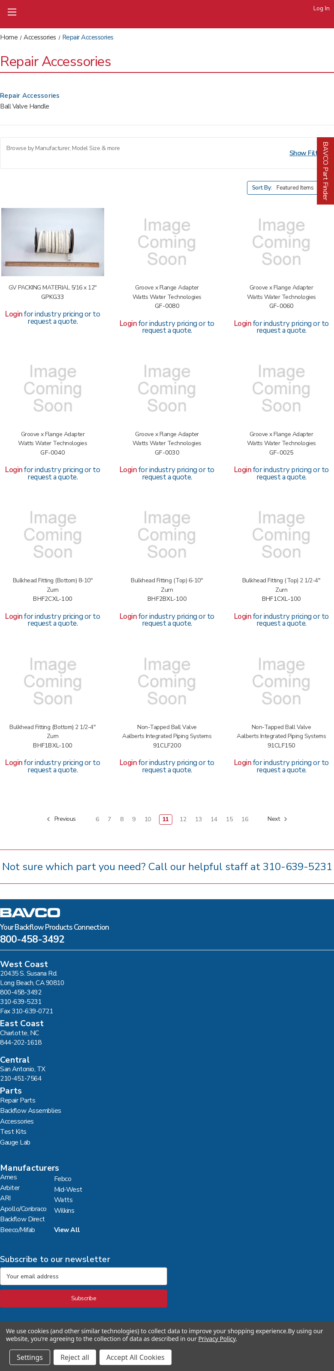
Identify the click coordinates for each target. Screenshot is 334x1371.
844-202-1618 (20, 1042)
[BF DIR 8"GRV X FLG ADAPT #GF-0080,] (167, 242)
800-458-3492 (32, 940)
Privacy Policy (216, 1339)
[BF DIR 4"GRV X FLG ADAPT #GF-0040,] (52, 388)
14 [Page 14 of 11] (214, 819)
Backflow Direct (22, 1218)
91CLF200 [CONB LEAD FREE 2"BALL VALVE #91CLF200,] (167, 746)
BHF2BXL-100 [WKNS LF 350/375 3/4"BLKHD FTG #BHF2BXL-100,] (167, 599)
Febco (63, 1178)
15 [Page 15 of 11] (229, 819)
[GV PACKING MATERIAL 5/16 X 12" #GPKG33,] (52, 242)
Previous (61, 819)
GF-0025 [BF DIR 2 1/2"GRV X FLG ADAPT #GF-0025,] (281, 453)
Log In (321, 8)
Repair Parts (17, 1100)
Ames (8, 1176)
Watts (63, 1199)
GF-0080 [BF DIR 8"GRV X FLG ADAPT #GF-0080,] (167, 306)
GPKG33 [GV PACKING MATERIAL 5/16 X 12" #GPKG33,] (52, 297)
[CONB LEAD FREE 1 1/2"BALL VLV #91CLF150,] (281, 681)
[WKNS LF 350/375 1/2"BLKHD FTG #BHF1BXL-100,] (52, 681)
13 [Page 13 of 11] (198, 819)
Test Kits (13, 1131)
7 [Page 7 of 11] (109, 819)
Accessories (17, 1121)
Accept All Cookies (135, 1357)
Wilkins (64, 1210)
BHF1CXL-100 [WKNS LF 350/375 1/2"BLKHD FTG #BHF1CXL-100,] (281, 599)
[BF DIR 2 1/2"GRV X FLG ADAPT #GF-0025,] (281, 388)
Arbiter (10, 1187)
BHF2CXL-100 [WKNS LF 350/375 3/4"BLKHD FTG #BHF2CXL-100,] (52, 599)
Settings (30, 1357)
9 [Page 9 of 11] (133, 819)
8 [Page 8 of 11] (121, 819)
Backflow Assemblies (30, 1110)
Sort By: (262, 188)
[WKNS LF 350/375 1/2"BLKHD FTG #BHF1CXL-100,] (281, 534)
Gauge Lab (15, 1142)
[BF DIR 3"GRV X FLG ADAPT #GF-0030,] (167, 388)
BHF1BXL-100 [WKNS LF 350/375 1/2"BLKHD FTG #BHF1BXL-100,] (52, 746)
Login (14, 314)
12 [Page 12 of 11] (183, 819)
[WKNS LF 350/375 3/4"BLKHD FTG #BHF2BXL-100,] (167, 534)
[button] (167, 153)
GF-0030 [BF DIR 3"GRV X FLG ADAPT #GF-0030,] (167, 453)
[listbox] (304, 187)
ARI (5, 1197)
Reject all (74, 1357)
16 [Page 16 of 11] (244, 819)
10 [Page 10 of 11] (147, 819)
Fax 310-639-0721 (26, 1010)
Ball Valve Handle (24, 106)
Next (278, 819)
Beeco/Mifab (17, 1229)
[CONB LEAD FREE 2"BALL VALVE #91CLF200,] (167, 681)
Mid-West (68, 1189)
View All (67, 1229)
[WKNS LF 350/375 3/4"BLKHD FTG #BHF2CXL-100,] (52, 534)
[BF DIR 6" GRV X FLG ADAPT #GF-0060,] (281, 242)
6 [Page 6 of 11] (97, 819)
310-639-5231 (297, 867)
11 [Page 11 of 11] (165, 819)
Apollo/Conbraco (23, 1208)
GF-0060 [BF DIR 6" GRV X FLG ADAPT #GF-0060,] (281, 306)
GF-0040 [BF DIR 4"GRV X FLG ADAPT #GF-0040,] (52, 453)
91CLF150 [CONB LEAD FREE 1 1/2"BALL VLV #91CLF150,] (281, 746)
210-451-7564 (20, 1078)
